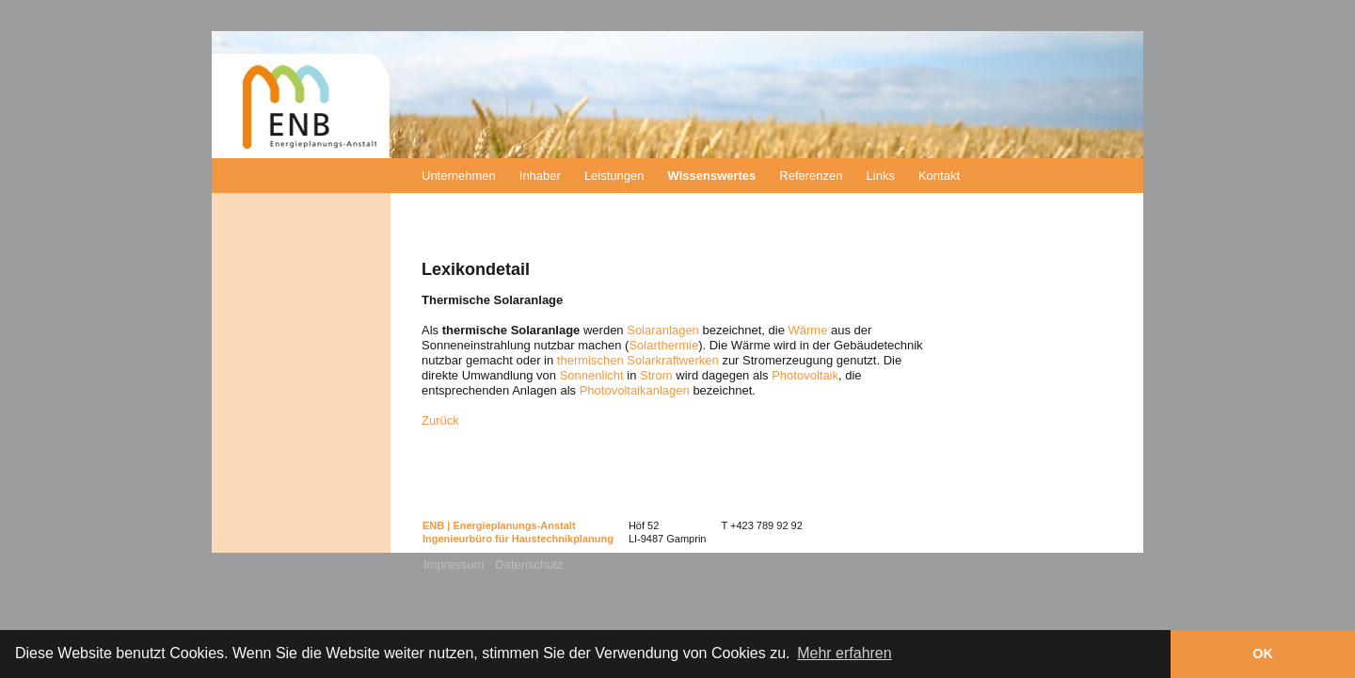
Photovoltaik (805, 375)
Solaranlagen (663, 330)
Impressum (453, 564)
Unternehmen (459, 176)
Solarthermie (663, 345)
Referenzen (810, 176)
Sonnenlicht (592, 375)
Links (881, 176)
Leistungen (614, 176)
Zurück (440, 420)
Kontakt (939, 176)
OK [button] (1262, 653)
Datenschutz (529, 564)
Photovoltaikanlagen (635, 390)
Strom (656, 375)
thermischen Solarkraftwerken (638, 360)
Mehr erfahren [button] (844, 653)
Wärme (808, 330)
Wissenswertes (712, 176)
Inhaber (540, 176)
